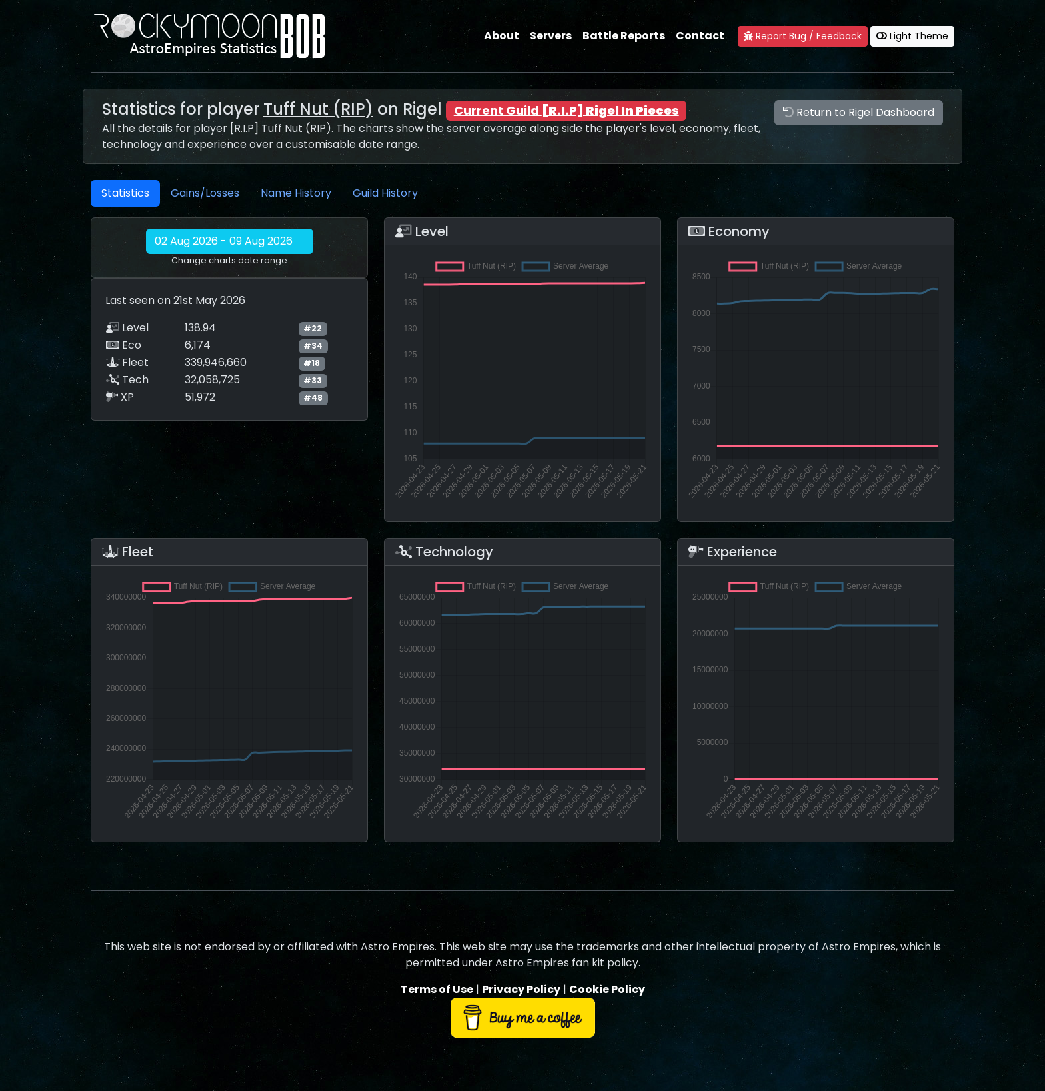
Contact (700, 35)
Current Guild (566, 110)
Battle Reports (623, 35)
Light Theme (912, 36)
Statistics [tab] (125, 193)
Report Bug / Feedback (803, 36)
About (501, 35)
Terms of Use (437, 989)
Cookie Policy (607, 989)
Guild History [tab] (385, 193)
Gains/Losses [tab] (205, 193)
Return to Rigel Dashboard (858, 112)
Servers (551, 35)
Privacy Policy (521, 989)
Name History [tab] (296, 193)
